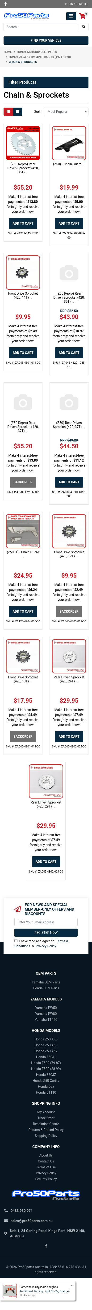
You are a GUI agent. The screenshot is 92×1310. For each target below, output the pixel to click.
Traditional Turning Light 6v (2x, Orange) (44, 1291)
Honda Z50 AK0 (46, 1039)
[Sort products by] (66, 112)
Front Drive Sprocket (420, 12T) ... (69, 554)
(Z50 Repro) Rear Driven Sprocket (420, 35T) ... (22, 168)
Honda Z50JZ (46, 1075)
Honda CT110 (46, 1092)
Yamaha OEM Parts (46, 982)
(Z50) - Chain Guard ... (69, 164)
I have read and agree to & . (41, 943)
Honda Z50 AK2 (46, 1051)
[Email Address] (46, 922)
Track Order (46, 1118)
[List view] (17, 112)
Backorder (23, 482)
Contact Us (46, 1161)
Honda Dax (46, 1086)
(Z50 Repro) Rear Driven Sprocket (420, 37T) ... (22, 427)
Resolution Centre (46, 1124)
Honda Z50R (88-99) (46, 1069)
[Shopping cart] (82, 16)
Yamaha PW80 (46, 1014)
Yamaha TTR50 (46, 1020)
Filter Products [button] (22, 82)
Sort (37, 112)
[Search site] (83, 27)
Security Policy (46, 1179)
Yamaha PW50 (46, 1008)
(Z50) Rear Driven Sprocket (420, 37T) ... (69, 425)
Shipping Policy (46, 1136)
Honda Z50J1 (46, 1057)
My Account (46, 1112)
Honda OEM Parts (46, 988)
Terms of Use (46, 1167)
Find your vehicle (46, 40)
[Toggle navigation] (71, 16)
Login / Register (76, 4)
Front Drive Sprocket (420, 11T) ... (23, 295)
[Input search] (41, 27)
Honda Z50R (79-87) (46, 1063)
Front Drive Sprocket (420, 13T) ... (23, 679)
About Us (46, 1155)
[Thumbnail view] (8, 112)
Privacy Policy (46, 946)
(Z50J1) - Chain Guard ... (23, 554)
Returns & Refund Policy (46, 1130)
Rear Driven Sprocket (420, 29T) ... (46, 804)
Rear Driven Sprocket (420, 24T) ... (69, 679)
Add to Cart (23, 223)
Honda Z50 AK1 (46, 1045)
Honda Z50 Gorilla (46, 1081)
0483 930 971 (22, 1211)
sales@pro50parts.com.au (32, 1221)
